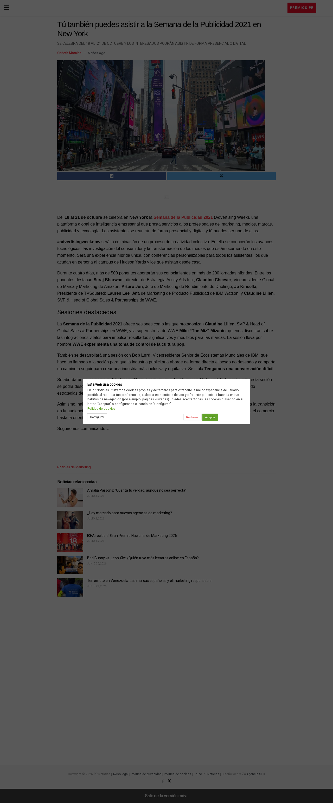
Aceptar (210, 417)
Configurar (97, 417)
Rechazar (192, 417)
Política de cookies (101, 408)
